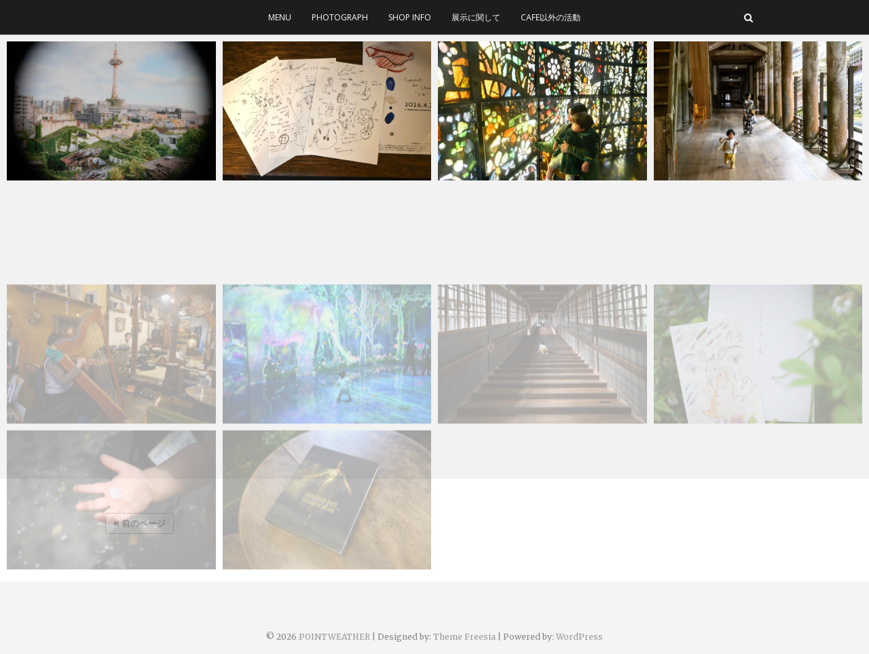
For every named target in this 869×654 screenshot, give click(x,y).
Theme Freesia (464, 637)
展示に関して (475, 17)
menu (279, 17)
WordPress (579, 637)
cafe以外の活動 (550, 17)
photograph (340, 17)
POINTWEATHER (334, 637)
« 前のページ (139, 523)
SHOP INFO (409, 17)
